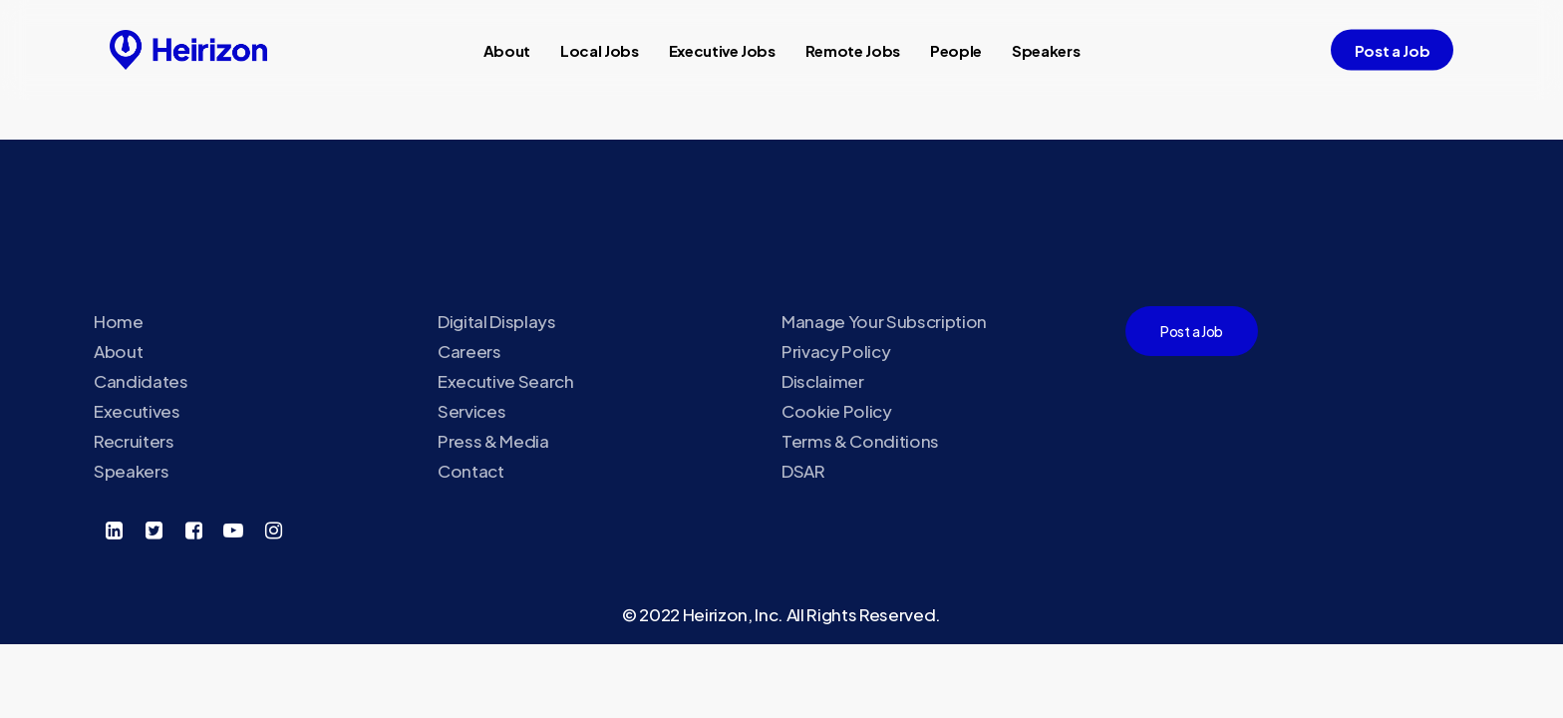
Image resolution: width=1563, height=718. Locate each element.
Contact (471, 471)
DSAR (803, 471)
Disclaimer (823, 381)
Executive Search (506, 381)
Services (471, 411)
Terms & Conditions (860, 441)
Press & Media (493, 441)
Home (119, 321)
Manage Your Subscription (884, 321)
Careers (469, 351)
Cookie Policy (837, 411)
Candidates (141, 381)
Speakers (131, 471)
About (118, 351)
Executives (137, 411)
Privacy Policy (836, 351)
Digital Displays (497, 321)
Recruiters (134, 441)
